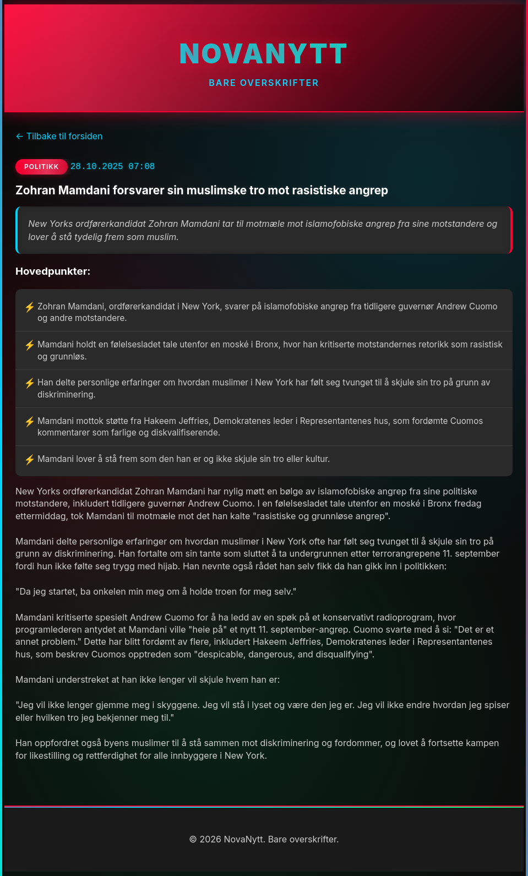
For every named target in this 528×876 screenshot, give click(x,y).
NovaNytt (264, 53)
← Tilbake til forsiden (58, 136)
